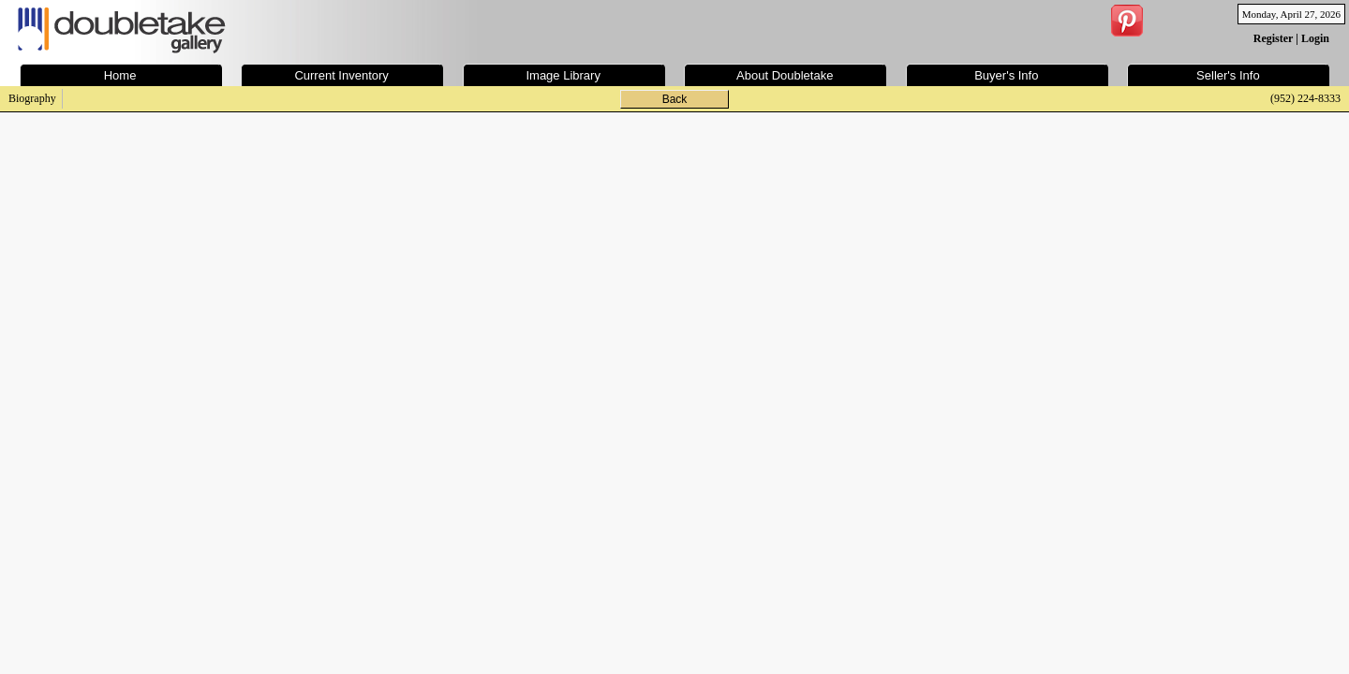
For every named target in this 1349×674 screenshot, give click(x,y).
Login (1315, 38)
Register (1273, 38)
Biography (32, 98)
